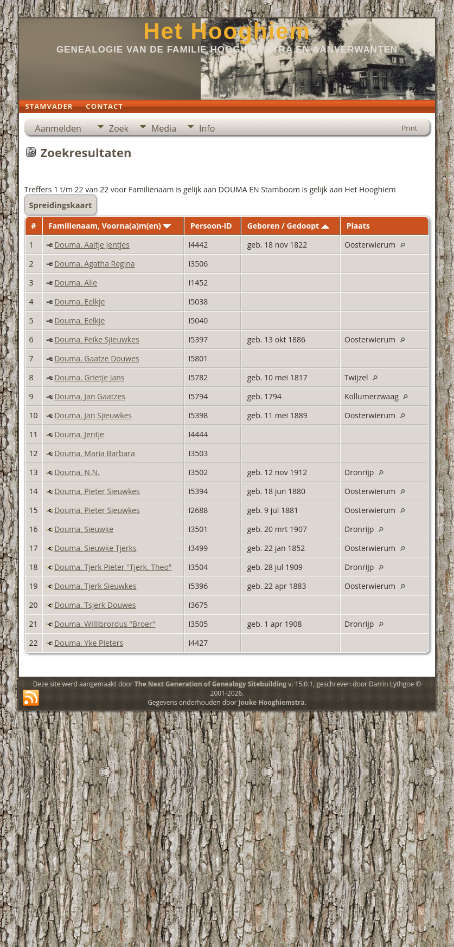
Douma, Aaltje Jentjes (92, 244)
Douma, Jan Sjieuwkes (93, 415)
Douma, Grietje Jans (89, 377)
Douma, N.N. (77, 472)
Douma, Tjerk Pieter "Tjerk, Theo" (112, 567)
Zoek (119, 128)
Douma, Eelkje (79, 301)
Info (207, 128)
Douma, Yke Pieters (88, 643)
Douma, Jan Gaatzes (89, 396)
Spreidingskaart (60, 204)
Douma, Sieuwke (83, 529)
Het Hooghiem (227, 31)
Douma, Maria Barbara (94, 453)
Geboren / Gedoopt (288, 225)
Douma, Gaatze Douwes (96, 358)
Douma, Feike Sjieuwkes (96, 339)
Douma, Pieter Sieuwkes (97, 491)
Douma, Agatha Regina (94, 263)
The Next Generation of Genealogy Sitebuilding (210, 684)
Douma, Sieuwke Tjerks (95, 548)
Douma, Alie (75, 282)
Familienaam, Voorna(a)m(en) (109, 225)
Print (409, 128)
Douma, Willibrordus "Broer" (104, 624)
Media (163, 128)
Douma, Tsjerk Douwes (95, 605)
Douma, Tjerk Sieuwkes (95, 586)
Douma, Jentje (79, 434)
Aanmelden (58, 128)
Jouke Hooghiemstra (272, 702)
